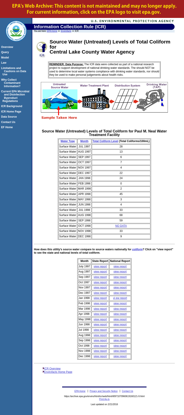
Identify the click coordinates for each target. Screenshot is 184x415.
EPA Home (52, 31)
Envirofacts (66, 31)
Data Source (9, 116)
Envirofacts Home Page (58, 372)
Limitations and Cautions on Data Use (14, 71)
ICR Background (12, 106)
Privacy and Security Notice (104, 391)
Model (5, 57)
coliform (137, 249)
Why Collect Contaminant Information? (11, 83)
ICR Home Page (11, 111)
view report (100, 266)
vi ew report (120, 298)
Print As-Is (104, 399)
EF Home (7, 127)
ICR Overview (52, 368)
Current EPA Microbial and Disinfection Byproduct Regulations (15, 96)
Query (5, 52)
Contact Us (8, 122)
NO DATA (121, 225)
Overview (7, 47)
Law (4, 62)
